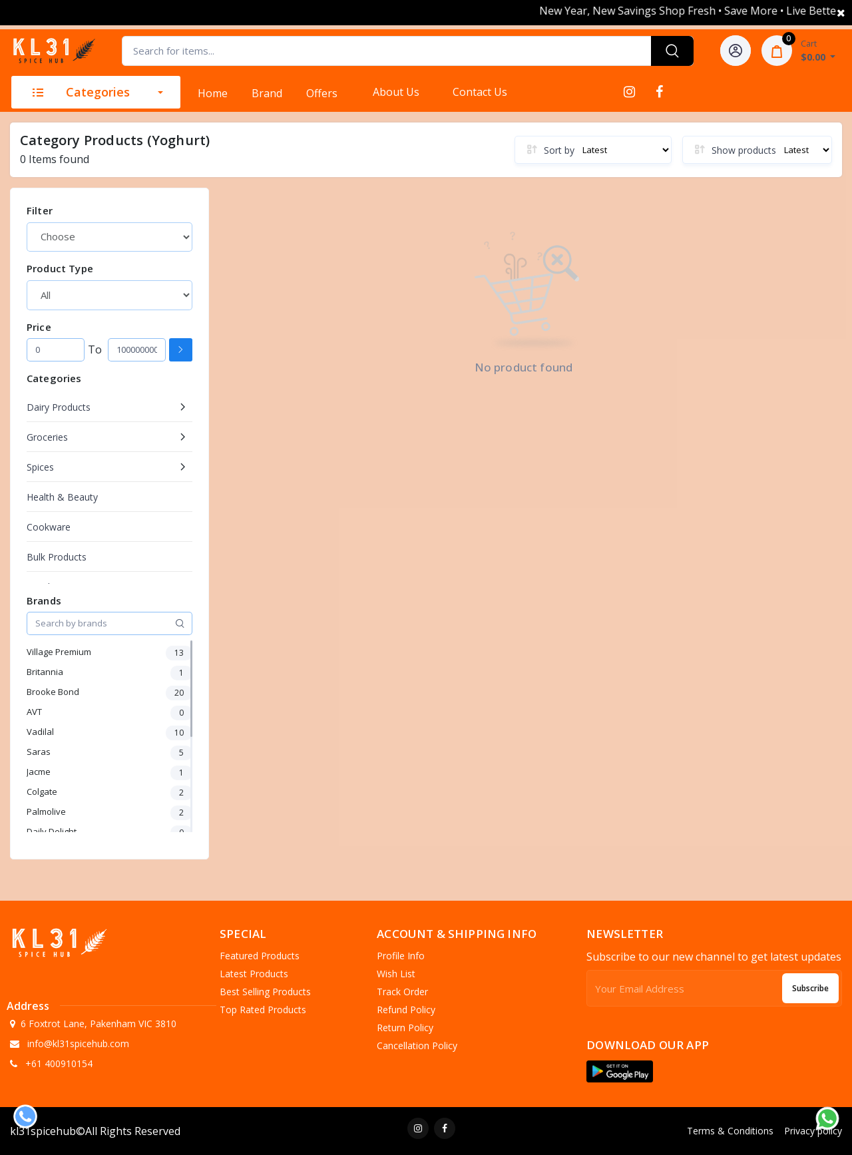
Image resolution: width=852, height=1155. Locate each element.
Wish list (396, 973)
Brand (267, 93)
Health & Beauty (62, 497)
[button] (619, 1071)
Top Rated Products (263, 1009)
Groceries (47, 437)
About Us (396, 92)
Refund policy (406, 1009)
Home (213, 93)
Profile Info (401, 955)
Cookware (49, 527)
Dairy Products (59, 407)
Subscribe (810, 988)
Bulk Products (57, 557)
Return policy (405, 1027)
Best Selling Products (265, 991)
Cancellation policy (417, 1045)
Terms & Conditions (730, 1130)
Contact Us (480, 92)
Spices (40, 467)
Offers (321, 93)
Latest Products (254, 973)
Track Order (402, 991)
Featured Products (260, 955)
